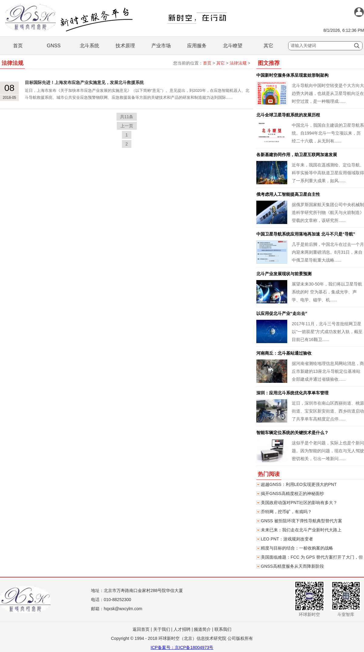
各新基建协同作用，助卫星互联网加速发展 (296, 154)
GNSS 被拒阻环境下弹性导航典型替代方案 (301, 520)
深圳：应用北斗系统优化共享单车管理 (292, 392)
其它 (268, 45)
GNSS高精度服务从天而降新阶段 (292, 566)
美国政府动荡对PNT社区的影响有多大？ (299, 502)
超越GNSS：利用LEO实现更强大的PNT (299, 484)
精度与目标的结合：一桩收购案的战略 (297, 548)
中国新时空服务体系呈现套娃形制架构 (292, 75)
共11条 (126, 116)
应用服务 (197, 45)
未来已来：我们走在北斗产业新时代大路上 (301, 529)
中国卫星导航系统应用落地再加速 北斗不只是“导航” (305, 234)
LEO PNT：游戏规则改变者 (287, 539)
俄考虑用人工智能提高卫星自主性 (288, 194)
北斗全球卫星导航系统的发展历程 (288, 114)
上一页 (126, 125)
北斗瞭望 (232, 45)
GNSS (53, 45)
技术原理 (125, 45)
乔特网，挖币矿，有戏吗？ (286, 511)
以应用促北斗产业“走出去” (281, 313)
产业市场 (161, 45)
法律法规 (238, 63)
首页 (18, 45)
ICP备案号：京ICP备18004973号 (182, 647)
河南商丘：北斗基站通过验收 (284, 353)
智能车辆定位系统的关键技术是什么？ (292, 432)
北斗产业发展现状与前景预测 (284, 273)
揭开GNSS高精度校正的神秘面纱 (292, 493)
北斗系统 (89, 45)
